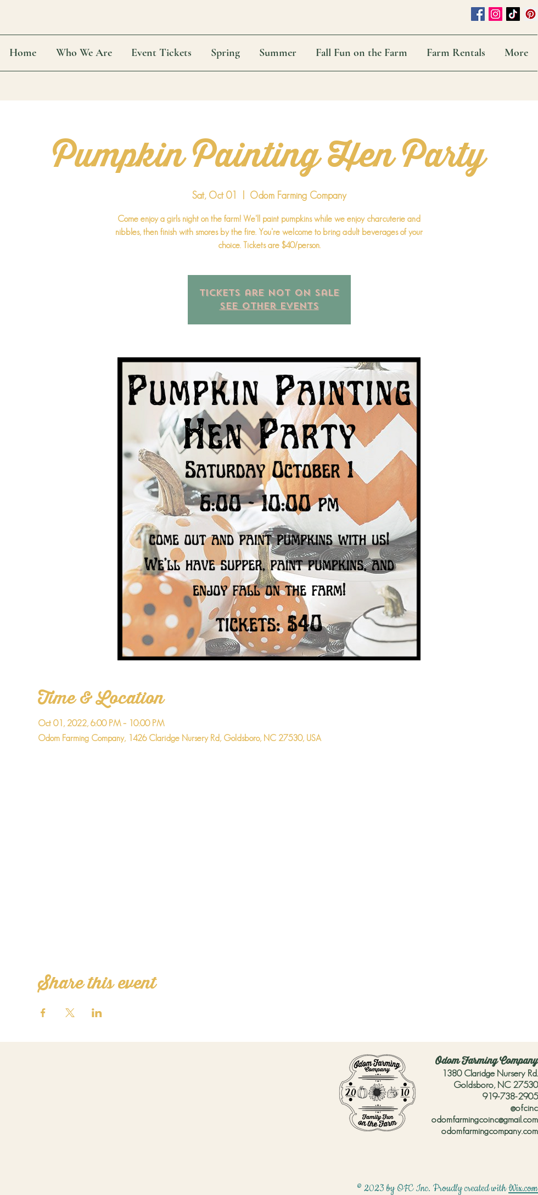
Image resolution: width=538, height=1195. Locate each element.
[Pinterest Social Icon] (530, 14)
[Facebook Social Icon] (478, 14)
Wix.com (523, 1188)
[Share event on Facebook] (43, 1012)
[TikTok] (513, 14)
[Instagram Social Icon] (495, 14)
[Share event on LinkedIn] (97, 1012)
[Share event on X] (70, 1012)
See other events (269, 306)
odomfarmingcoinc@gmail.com (484, 1119)
